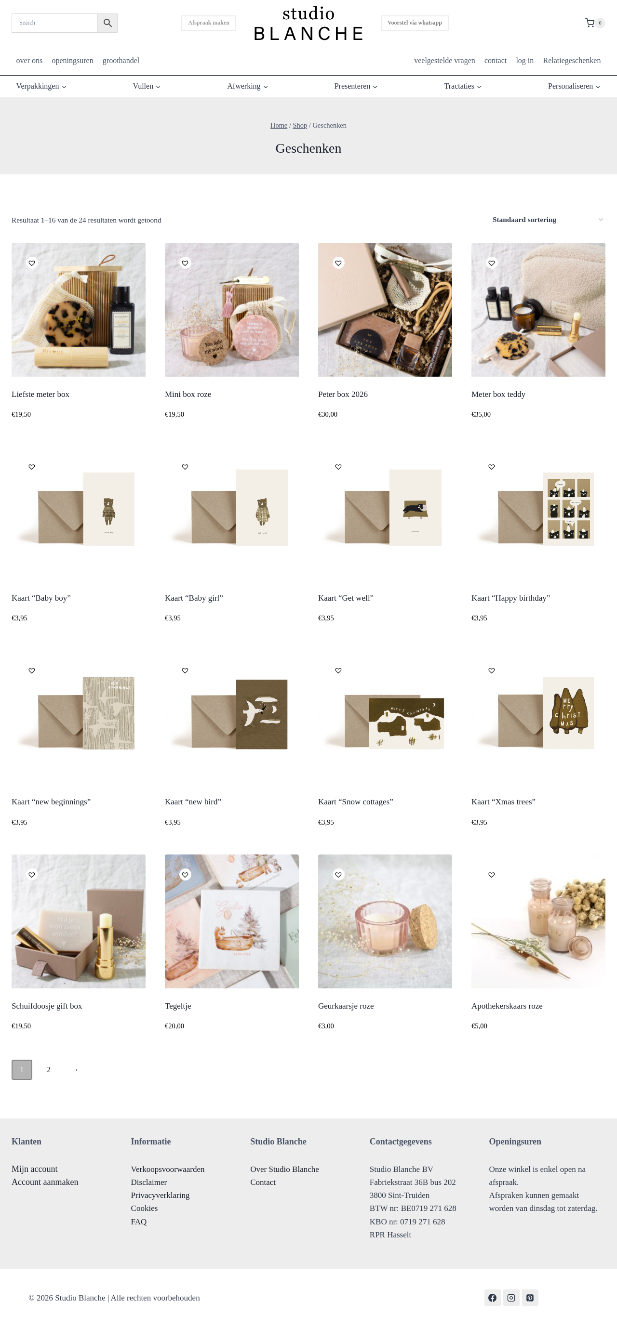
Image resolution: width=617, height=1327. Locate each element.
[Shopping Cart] (595, 23)
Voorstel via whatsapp (415, 22)
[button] (31, 261)
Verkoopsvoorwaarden (168, 1169)
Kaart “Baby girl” (194, 598)
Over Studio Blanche (284, 1169)
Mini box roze (188, 394)
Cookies (144, 1208)
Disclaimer (149, 1182)
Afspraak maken (208, 22)
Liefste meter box (40, 394)
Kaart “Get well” (346, 598)
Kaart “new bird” (193, 801)
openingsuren (72, 60)
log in (525, 60)
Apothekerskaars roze (507, 1006)
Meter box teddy (498, 394)
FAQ (139, 1221)
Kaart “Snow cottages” (355, 801)
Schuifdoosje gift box (47, 1006)
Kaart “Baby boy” (41, 598)
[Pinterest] (530, 1297)
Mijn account (34, 1169)
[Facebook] (492, 1297)
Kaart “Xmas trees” (503, 801)
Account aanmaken (45, 1182)
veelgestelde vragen (444, 60)
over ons (29, 60)
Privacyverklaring (160, 1195)
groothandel (121, 60)
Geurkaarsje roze (346, 1006)
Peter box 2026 (343, 394)
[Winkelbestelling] (547, 220)
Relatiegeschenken (572, 60)
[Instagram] (511, 1297)
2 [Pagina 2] (48, 1069)
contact (495, 60)
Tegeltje (178, 1006)
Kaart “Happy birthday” (510, 598)
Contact (263, 1182)
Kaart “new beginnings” (51, 801)
